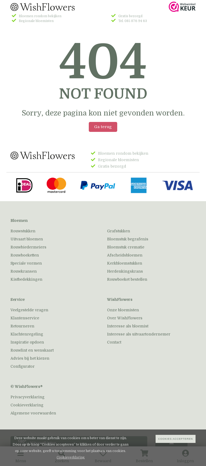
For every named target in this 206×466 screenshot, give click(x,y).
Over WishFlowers (124, 318)
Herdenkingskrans (125, 271)
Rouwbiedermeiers (28, 247)
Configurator (22, 366)
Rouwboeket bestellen (127, 279)
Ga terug (103, 126)
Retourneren (22, 326)
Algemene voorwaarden (33, 413)
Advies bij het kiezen (29, 358)
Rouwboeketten (24, 255)
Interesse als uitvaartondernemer (138, 334)
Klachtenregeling (26, 334)
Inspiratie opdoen (27, 342)
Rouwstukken (22, 231)
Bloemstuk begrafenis (127, 239)
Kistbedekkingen (26, 279)
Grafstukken (118, 231)
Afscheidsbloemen (124, 255)
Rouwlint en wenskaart (32, 350)
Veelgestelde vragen (29, 310)
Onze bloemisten (123, 310)
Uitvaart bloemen (26, 239)
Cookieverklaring (26, 405)
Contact (114, 342)
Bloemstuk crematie (125, 247)
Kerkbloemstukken (124, 263)
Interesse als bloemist (127, 326)
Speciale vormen (26, 263)
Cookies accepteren (175, 438)
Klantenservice (24, 318)
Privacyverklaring (27, 397)
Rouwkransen (23, 271)
